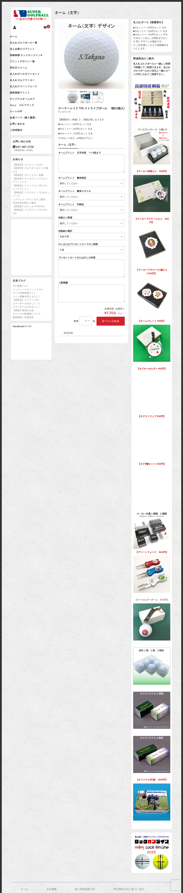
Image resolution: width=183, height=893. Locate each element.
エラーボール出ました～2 (26, 323)
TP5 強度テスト (21, 306)
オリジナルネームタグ (26, 112)
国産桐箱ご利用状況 (23, 337)
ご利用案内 (20, 149)
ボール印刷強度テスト (24, 313)
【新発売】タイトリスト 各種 (28, 195)
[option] (91, 55)
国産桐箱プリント (24, 104)
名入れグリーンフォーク (28, 97)
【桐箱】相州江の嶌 (23, 330)
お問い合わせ (21, 142)
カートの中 (20, 127)
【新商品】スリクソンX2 (26, 320)
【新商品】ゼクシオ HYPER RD (28, 226)
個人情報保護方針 (85, 889)
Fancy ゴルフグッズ (26, 119)
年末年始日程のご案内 (24, 223)
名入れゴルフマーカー (26, 89)
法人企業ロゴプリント (26, 52)
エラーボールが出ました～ (27, 327)
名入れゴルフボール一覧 (28, 44)
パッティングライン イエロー (28, 309)
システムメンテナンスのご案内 (29, 219)
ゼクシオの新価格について (27, 334)
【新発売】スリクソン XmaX (27, 184)
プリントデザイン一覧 (26, 67)
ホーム (18, 37)
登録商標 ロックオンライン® (30, 59)
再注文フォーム (23, 74)
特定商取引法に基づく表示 (128, 889)
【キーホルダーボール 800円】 (151, 577)
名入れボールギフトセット (29, 82)
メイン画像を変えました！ (27, 316)
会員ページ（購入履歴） (28, 134)
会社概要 (51, 889)
